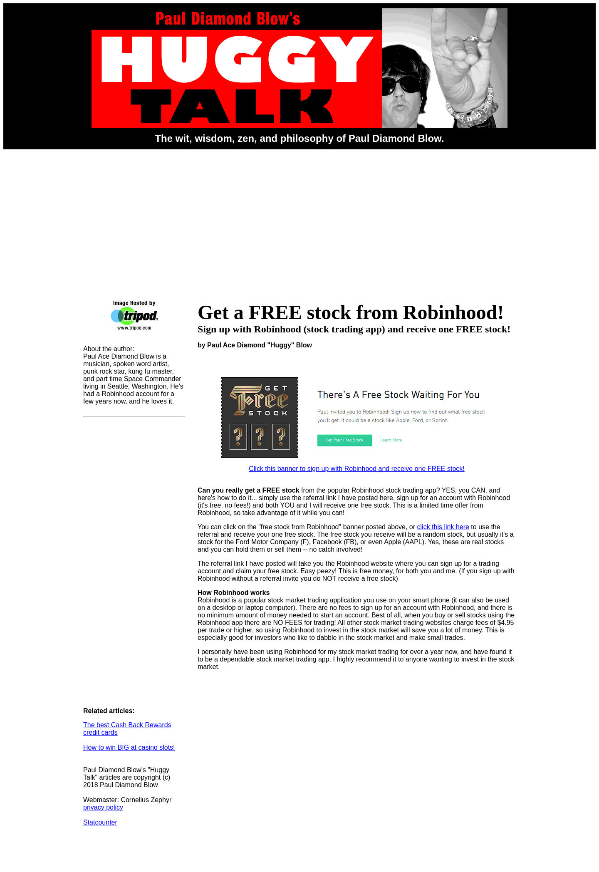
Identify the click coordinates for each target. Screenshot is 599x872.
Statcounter (100, 822)
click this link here (443, 526)
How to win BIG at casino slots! (129, 747)
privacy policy (103, 807)
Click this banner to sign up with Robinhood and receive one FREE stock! (356, 465)
